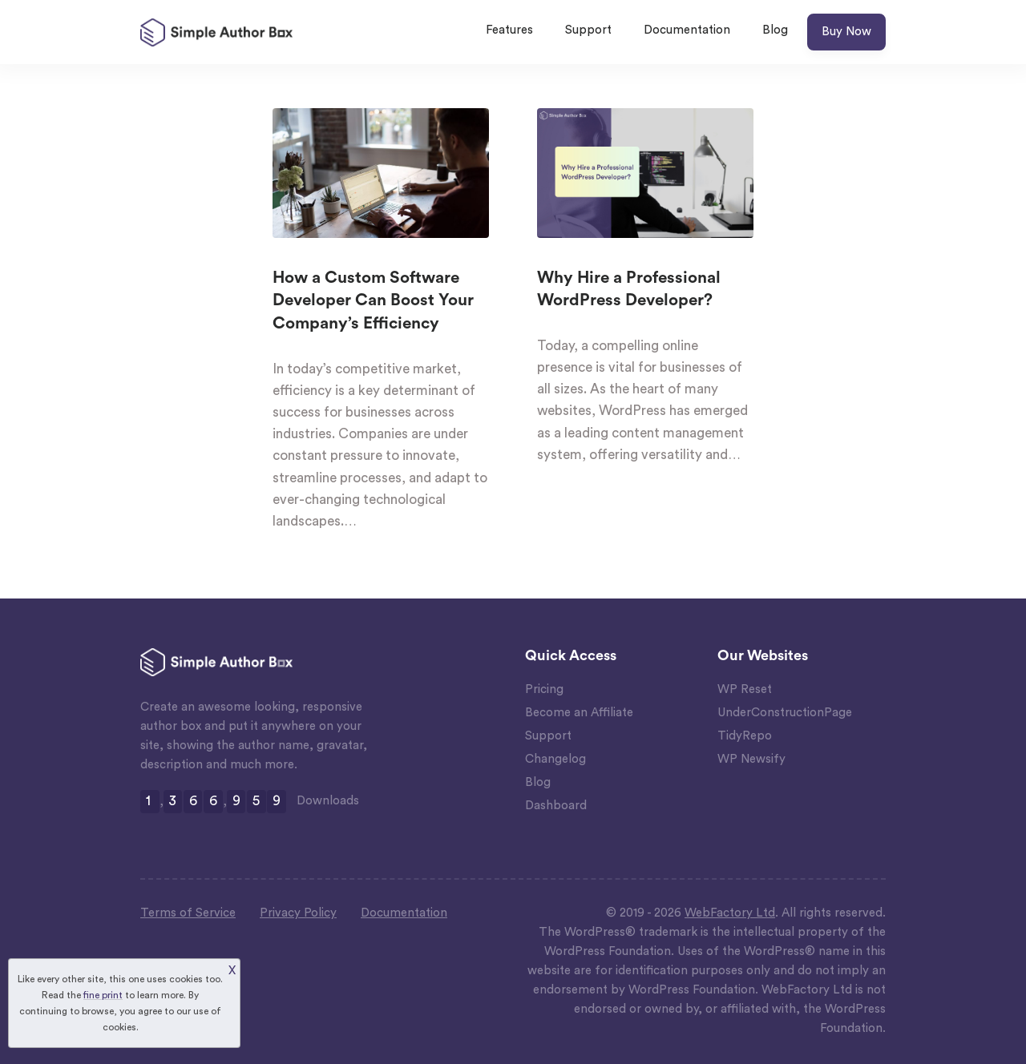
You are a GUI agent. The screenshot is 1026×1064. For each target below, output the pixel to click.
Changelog (555, 759)
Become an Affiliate (579, 713)
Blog (775, 30)
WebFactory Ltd (730, 913)
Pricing (544, 689)
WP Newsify (751, 759)
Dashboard (556, 806)
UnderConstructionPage (784, 713)
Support (588, 30)
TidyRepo (744, 736)
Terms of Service (188, 913)
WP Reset (744, 689)
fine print (103, 995)
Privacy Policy (298, 913)
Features (509, 30)
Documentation (687, 30)
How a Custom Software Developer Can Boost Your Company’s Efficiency (373, 300)
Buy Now (846, 32)
